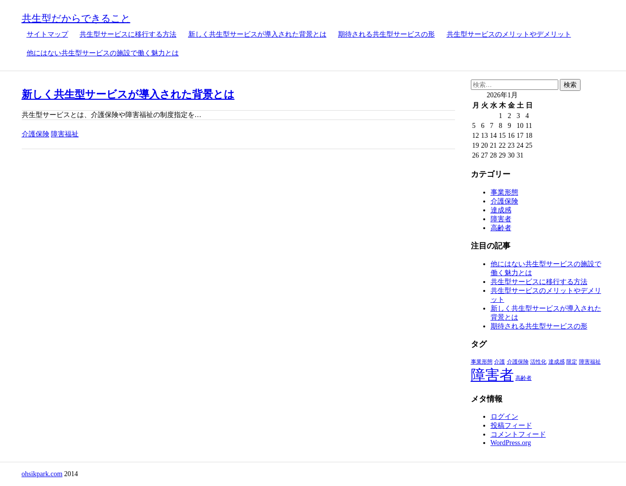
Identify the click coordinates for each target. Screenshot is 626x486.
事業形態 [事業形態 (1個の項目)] (482, 361)
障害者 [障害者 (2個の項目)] (492, 375)
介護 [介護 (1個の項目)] (499, 361)
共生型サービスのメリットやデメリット (509, 34)
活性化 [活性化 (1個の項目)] (538, 361)
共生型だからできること (76, 18)
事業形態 (504, 192)
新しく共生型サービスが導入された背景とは (257, 34)
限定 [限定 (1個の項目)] (571, 361)
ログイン (504, 416)
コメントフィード (518, 434)
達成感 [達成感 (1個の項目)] (556, 361)
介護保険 (35, 134)
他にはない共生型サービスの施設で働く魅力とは (103, 53)
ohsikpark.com (42, 474)
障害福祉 (65, 134)
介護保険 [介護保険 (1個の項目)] (518, 361)
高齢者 (501, 228)
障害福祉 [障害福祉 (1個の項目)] (590, 361)
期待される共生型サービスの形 (386, 34)
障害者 (501, 219)
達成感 (501, 210)
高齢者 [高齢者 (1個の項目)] (523, 378)
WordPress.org (511, 442)
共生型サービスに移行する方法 (128, 34)
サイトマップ (47, 34)
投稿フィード (511, 425)
